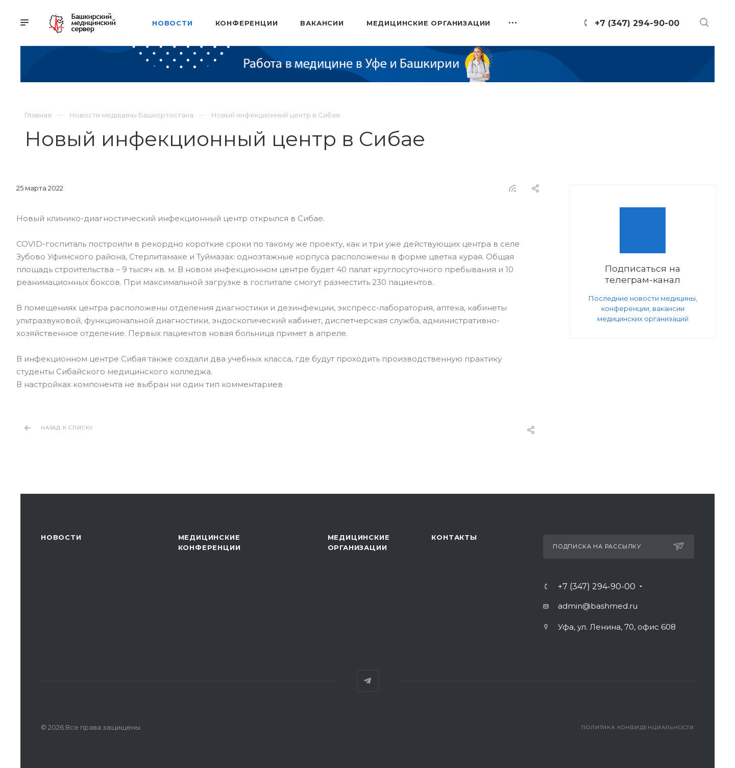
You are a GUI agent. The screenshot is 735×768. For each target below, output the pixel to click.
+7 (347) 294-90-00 (637, 23)
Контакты (454, 537)
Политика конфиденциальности (637, 727)
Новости (61, 537)
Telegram (368, 681)
